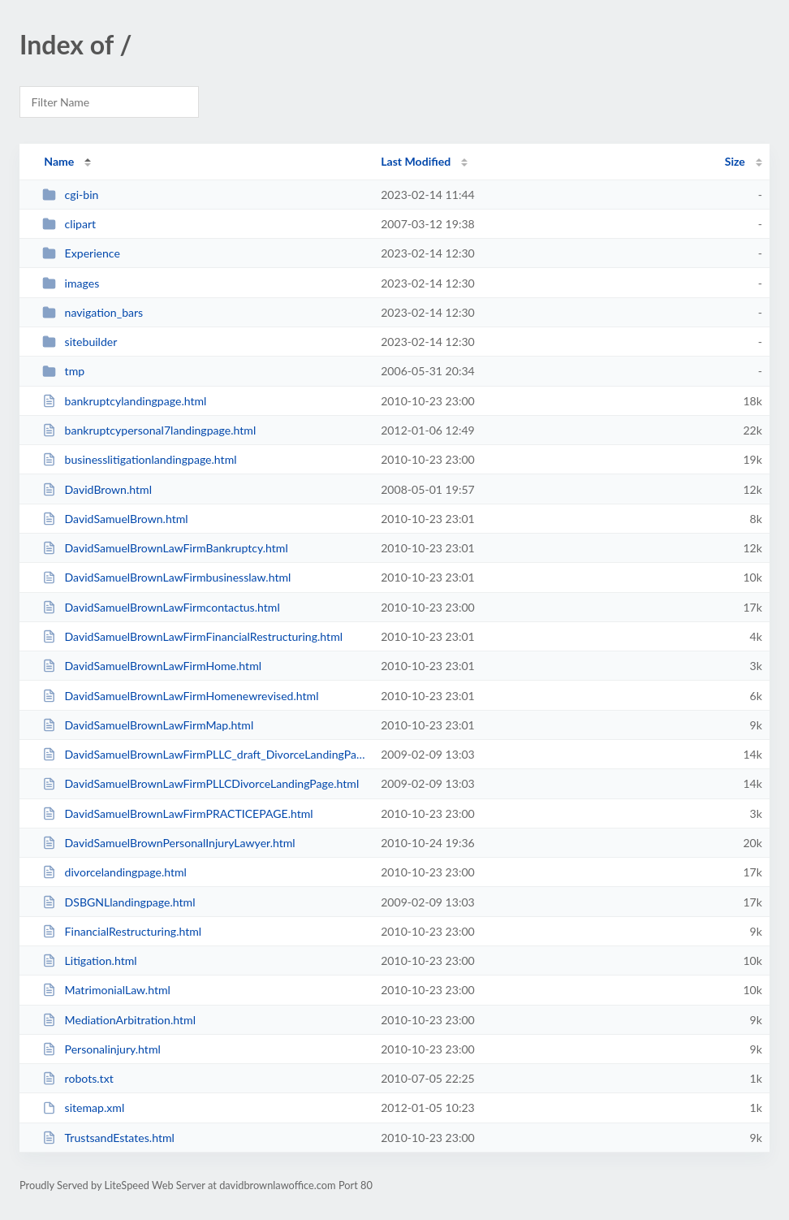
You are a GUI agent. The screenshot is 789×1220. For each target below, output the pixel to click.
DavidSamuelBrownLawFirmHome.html (151, 666)
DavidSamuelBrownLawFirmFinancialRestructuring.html (192, 636)
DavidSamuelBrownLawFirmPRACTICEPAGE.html (177, 813)
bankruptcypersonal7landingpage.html (149, 430)
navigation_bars (92, 312)
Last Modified (416, 161)
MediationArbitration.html (119, 1020)
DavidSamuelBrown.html (115, 519)
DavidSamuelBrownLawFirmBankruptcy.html (165, 548)
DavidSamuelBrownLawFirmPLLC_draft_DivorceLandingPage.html (204, 754)
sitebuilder (79, 341)
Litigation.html (89, 960)
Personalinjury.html (101, 1049)
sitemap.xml (83, 1107)
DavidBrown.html (97, 489)
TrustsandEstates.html (108, 1137)
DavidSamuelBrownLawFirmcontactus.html (161, 607)
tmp (63, 371)
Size (735, 161)
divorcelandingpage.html (114, 872)
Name (59, 161)
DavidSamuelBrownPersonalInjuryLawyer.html (168, 843)
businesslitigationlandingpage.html (139, 459)
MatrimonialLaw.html (106, 990)
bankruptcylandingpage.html (124, 401)
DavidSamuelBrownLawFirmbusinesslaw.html (166, 577)
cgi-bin (70, 194)
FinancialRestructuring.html (121, 931)
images (70, 283)
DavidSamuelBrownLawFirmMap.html (147, 725)
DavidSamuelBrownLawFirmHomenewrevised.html (180, 696)
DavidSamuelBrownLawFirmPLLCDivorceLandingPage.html (200, 783)
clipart (69, 224)
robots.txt (78, 1078)
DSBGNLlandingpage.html (118, 902)
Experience (81, 253)
